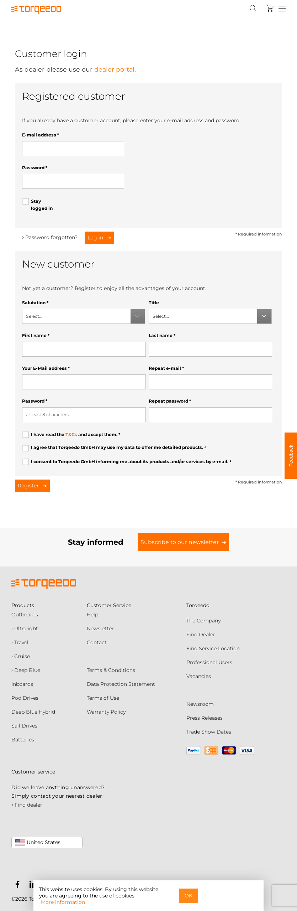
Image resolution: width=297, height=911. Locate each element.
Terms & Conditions (111, 670)
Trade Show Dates (208, 732)
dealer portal (114, 69)
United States (37, 842)
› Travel (19, 642)
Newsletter (100, 628)
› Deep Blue (25, 670)
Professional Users (209, 662)
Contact (97, 642)
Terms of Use (103, 698)
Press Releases (204, 718)
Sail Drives (24, 726)
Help (92, 614)
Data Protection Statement (121, 684)
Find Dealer (200, 634)
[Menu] (282, 9)
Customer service (33, 771)
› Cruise (20, 656)
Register (29, 485)
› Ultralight (24, 628)
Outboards (24, 614)
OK (188, 895)
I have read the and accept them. (75, 434)
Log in (96, 237)
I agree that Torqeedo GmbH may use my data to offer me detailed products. (118, 447)
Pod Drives (24, 698)
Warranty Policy (106, 712)
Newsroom (200, 704)
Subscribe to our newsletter (179, 542)
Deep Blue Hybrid (33, 712)
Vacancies (198, 676)
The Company (203, 620)
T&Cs (71, 434)
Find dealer (26, 805)
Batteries (22, 739)
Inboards (22, 684)
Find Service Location (213, 648)
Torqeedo (198, 605)
